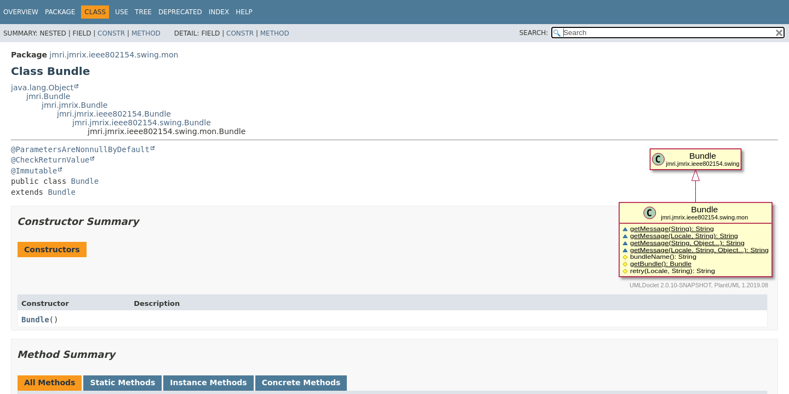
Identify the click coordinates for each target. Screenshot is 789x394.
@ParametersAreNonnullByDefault (80, 149)
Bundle (85, 181)
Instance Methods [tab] (208, 382)
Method (146, 33)
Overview (20, 12)
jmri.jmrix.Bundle (74, 105)
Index (219, 12)
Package (60, 12)
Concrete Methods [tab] (301, 382)
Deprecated (180, 12)
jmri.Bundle (48, 96)
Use (121, 12)
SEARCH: (533, 33)
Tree (143, 12)
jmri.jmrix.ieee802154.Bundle (114, 113)
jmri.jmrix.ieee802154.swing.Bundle (141, 122)
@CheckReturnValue (50, 159)
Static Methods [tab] (122, 382)
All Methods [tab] (49, 382)
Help (244, 12)
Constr (111, 33)
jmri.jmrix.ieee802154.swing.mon (113, 54)
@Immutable (34, 170)
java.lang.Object (42, 87)
